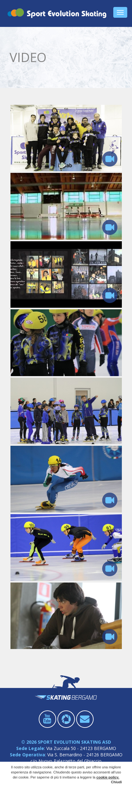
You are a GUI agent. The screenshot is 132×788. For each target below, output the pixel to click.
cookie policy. (107, 777)
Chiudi (116, 782)
